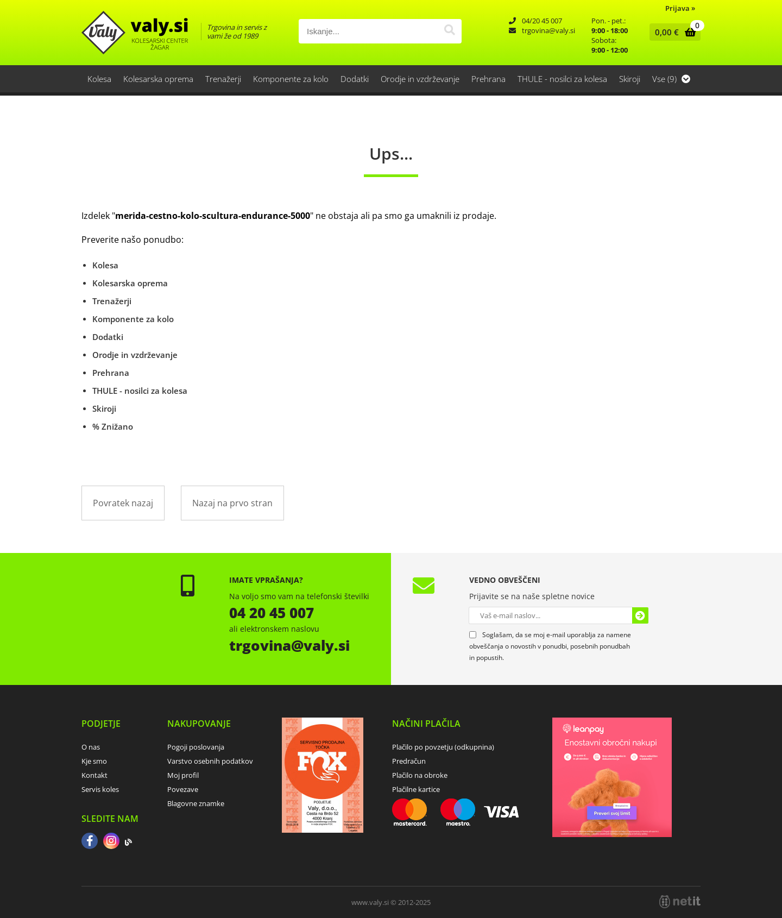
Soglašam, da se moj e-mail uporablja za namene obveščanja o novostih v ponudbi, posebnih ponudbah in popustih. (550, 646)
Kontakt (94, 775)
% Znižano (112, 426)
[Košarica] (672, 32)
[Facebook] (89, 842)
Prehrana (488, 78)
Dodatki (354, 78)
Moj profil (183, 775)
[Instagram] (111, 842)
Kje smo (94, 761)
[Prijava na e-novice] (640, 615)
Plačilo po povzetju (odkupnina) (443, 747)
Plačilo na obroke (419, 775)
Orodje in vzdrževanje (420, 78)
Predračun (409, 761)
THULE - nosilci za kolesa (562, 78)
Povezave (182, 789)
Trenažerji (223, 78)
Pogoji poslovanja (195, 747)
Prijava (680, 8)
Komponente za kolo (291, 78)
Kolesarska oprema (158, 78)
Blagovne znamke (195, 803)
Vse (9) (671, 78)
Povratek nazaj (123, 503)
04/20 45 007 (542, 21)
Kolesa (99, 78)
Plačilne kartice (416, 789)
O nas (90, 747)
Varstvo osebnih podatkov (210, 761)
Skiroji (629, 78)
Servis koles (100, 789)
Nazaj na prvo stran (232, 503)
